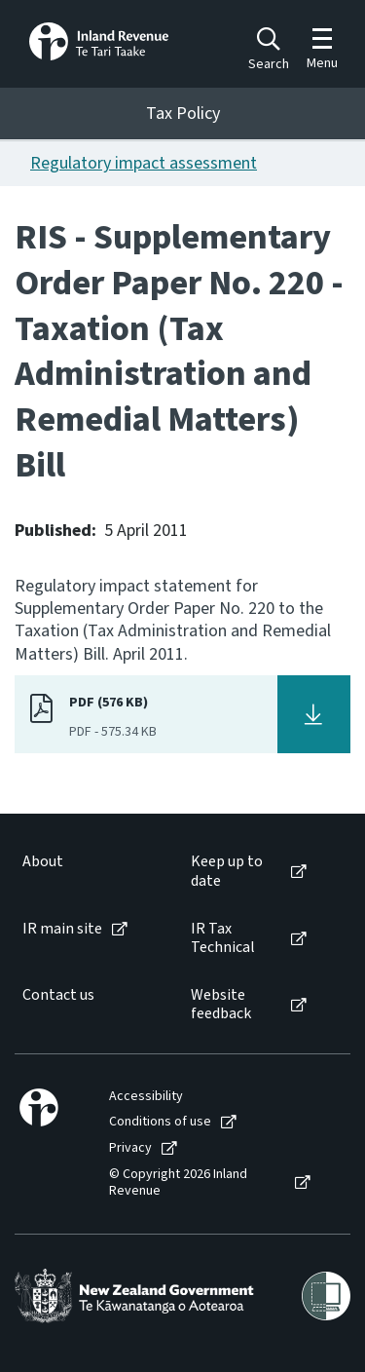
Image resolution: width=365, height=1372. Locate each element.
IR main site (62, 929)
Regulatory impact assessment (143, 163)
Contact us (58, 995)
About (42, 862)
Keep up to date (227, 871)
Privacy (130, 1148)
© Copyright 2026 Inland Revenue (178, 1183)
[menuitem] (86, 871)
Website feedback (221, 1004)
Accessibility (146, 1096)
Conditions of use (160, 1122)
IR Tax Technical (223, 938)
